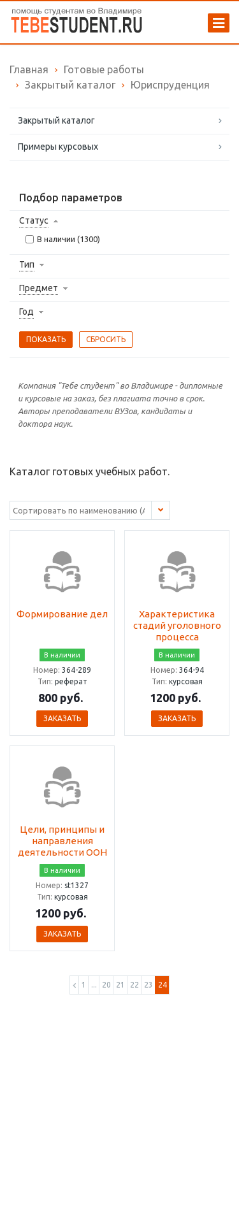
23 (148, 985)
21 (120, 985)
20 (106, 985)
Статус (33, 220)
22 (134, 985)
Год (26, 311)
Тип (26, 264)
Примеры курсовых (58, 146)
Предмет (38, 288)
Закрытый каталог (56, 120)
